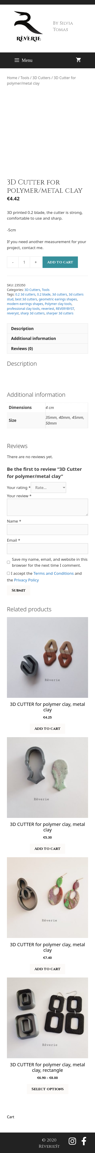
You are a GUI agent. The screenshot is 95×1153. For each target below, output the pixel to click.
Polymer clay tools (58, 304)
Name (14, 521)
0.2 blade (43, 294)
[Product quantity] (24, 262)
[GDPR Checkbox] (8, 573)
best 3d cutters (26, 299)
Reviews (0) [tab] (22, 348)
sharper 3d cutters (60, 313)
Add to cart (60, 262)
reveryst (13, 313)
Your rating (19, 487)
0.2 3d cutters (25, 294)
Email (13, 540)
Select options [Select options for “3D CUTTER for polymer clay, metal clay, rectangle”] (47, 1089)
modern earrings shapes (25, 304)
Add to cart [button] (47, 728)
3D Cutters (41, 77)
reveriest (47, 308)
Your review (19, 495)
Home (12, 77)
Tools (24, 77)
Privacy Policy (26, 580)
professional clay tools (23, 308)
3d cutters (59, 294)
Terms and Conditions (54, 573)
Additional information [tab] (33, 338)
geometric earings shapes (58, 299)
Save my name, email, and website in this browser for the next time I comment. (50, 562)
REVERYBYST (65, 308)
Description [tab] (22, 328)
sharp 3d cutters (32, 313)
